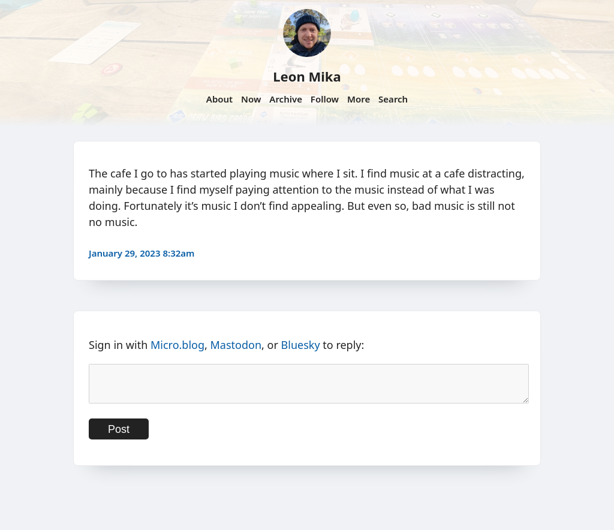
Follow (325, 99)
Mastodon (236, 345)
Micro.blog (177, 345)
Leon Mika (307, 76)
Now (251, 99)
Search (393, 99)
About (219, 99)
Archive (285, 99)
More (358, 99)
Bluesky (300, 345)
